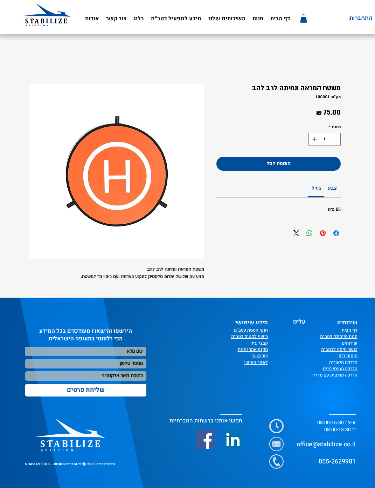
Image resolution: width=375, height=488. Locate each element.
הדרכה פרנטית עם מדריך (334, 375)
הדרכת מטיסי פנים (340, 368)
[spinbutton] (324, 139)
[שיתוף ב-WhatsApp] (309, 233)
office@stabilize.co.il (326, 444)
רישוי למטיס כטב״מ (249, 336)
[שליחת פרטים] (85, 390)
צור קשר (260, 355)
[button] (176, 19)
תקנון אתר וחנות (253, 349)
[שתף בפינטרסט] (323, 233)
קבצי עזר (259, 343)
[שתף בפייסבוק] (336, 233)
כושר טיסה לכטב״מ (339, 349)
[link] (316, 188)
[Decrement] (335, 139)
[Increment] (314, 139)
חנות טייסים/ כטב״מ (338, 336)
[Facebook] (205, 439)
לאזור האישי (256, 362)
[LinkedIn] (233, 439)
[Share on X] (296, 233)
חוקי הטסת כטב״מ (251, 330)
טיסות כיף (348, 355)
